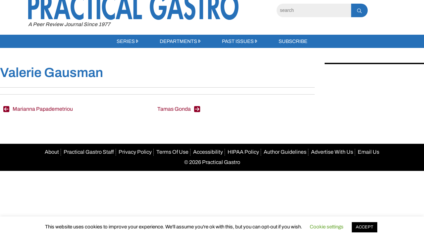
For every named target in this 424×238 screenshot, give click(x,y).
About (52, 152)
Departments (178, 41)
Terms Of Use (172, 152)
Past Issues (238, 41)
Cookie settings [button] (327, 226)
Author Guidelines (285, 152)
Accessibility (208, 152)
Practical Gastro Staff (89, 152)
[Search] (314, 10)
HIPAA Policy (243, 152)
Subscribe (293, 41)
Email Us (368, 152)
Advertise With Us (332, 152)
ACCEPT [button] (364, 227)
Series (126, 41)
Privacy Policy (135, 152)
